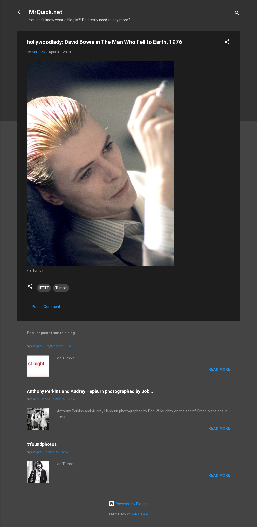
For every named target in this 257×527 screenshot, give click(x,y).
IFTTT (44, 288)
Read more (219, 369)
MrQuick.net (45, 12)
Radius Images (139, 513)
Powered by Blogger (129, 504)
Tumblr (61, 288)
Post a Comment (46, 306)
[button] (227, 43)
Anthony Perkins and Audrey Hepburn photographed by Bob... (90, 391)
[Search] (237, 13)
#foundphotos (42, 444)
